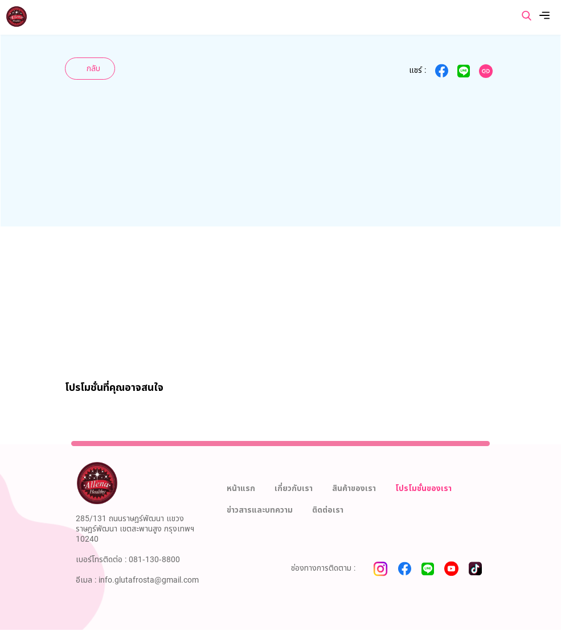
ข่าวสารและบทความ (260, 510)
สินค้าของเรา (354, 488)
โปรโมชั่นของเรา (423, 488)
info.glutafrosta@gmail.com (149, 580)
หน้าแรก (241, 488)
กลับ (93, 69)
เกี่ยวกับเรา (294, 488)
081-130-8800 (154, 560)
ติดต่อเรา (327, 510)
